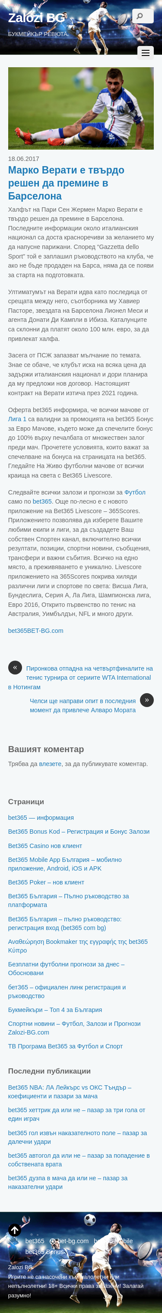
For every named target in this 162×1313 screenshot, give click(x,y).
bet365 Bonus (44, 1251)
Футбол (135, 492)
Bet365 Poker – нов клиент (46, 882)
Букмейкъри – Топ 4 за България (55, 1009)
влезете (50, 763)
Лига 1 (17, 419)
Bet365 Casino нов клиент (45, 845)
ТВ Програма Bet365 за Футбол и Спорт (65, 1046)
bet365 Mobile (113, 1241)
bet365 (42, 501)
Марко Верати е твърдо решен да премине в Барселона (66, 183)
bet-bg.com (69, 1241)
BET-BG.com (45, 630)
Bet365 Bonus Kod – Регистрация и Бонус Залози (79, 831)
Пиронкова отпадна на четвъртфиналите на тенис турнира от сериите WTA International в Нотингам (80, 677)
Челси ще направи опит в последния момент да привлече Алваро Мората (92, 705)
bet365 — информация (41, 817)
